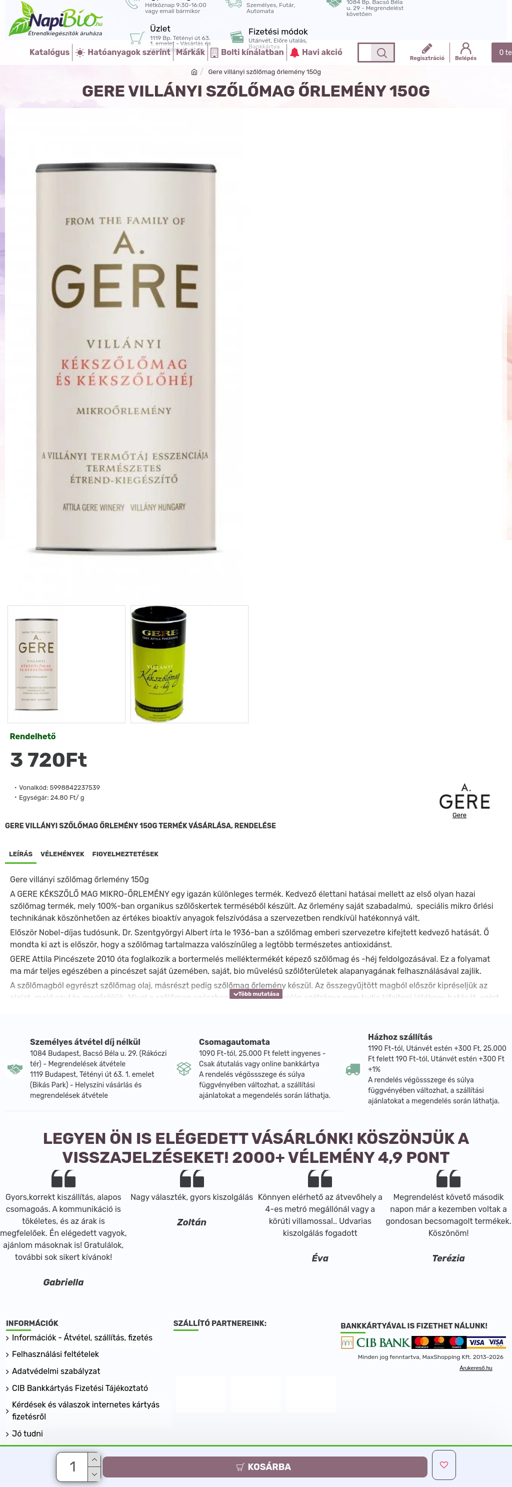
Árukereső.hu (476, 1398)
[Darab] (73, 1466)
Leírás (20, 854)
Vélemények (62, 854)
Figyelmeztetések (125, 854)
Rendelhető (33, 736)
